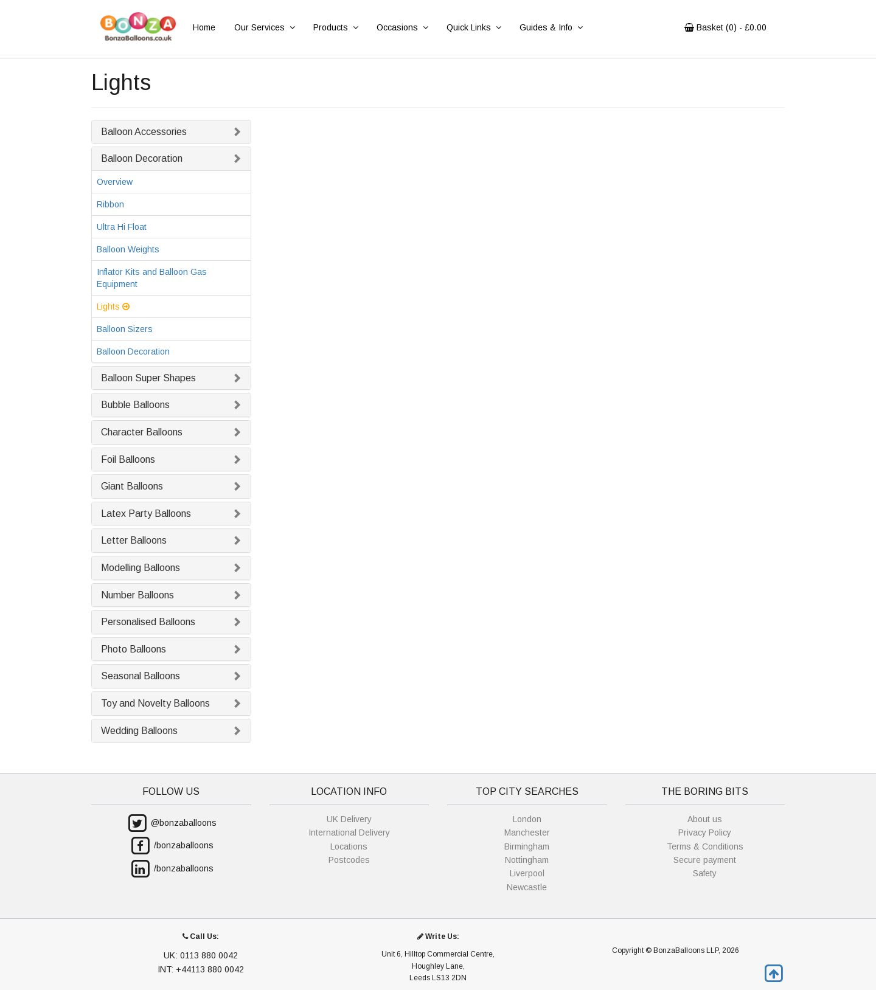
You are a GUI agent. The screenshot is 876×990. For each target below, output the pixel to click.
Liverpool (527, 873)
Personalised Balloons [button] (148, 622)
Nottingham (527, 860)
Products (335, 27)
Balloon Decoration (133, 351)
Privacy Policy (704, 832)
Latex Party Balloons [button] (146, 513)
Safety (705, 873)
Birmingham (526, 846)
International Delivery (349, 832)
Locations (348, 846)
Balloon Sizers (125, 329)
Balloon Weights (128, 249)
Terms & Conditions (705, 846)
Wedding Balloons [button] (139, 730)
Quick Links (474, 27)
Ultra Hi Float (122, 227)
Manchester (527, 832)
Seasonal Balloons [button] (140, 676)
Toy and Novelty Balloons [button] (155, 703)
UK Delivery (349, 819)
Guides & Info (551, 27)
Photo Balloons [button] (133, 649)
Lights (113, 306)
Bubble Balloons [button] (135, 405)
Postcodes (349, 860)
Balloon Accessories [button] (144, 131)
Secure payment (704, 860)
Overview (115, 182)
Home (204, 27)
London (527, 819)
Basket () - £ (725, 27)
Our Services (264, 27)
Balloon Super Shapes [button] (148, 378)
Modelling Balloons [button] (140, 567)
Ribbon (110, 204)
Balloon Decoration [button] (141, 158)
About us (704, 819)
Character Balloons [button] (141, 432)
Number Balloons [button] (137, 595)
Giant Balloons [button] (132, 486)
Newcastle (527, 887)
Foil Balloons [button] (128, 459)
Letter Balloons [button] (134, 540)
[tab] (171, 132)
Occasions (402, 27)
